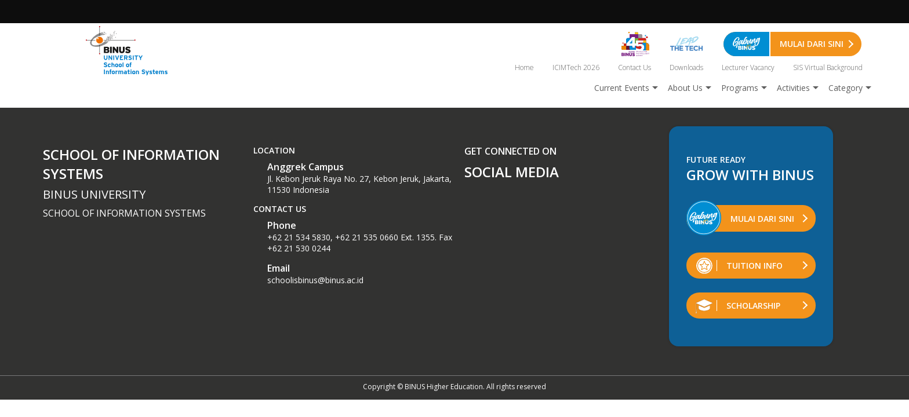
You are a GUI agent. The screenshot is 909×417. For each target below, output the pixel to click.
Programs (739, 87)
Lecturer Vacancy (748, 67)
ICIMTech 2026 (575, 67)
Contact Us (634, 67)
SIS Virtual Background (828, 67)
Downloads (686, 67)
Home (524, 67)
